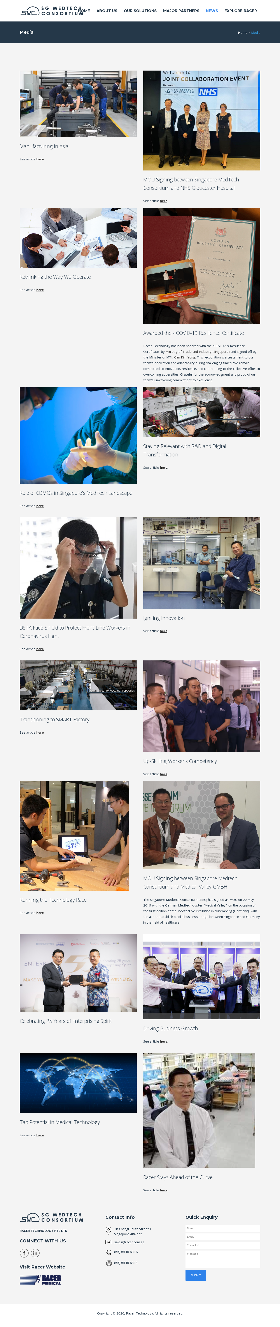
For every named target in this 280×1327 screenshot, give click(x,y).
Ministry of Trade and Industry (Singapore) (198, 351)
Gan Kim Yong (184, 357)
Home (242, 32)
